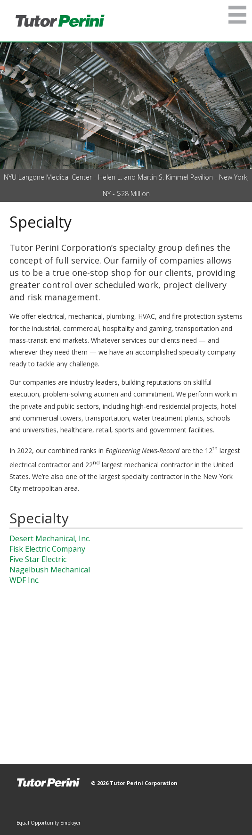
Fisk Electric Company (47, 549)
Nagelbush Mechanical (49, 569)
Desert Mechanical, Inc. (49, 538)
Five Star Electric (37, 559)
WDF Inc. (24, 580)
